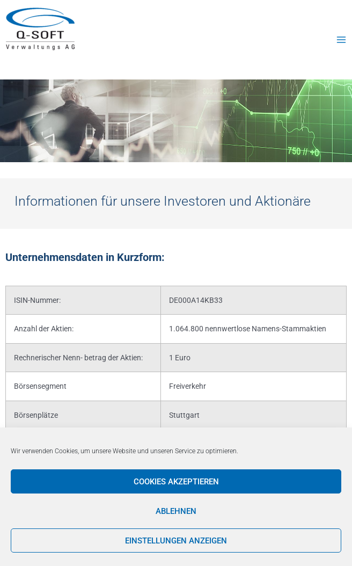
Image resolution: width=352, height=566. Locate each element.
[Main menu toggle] (342, 39)
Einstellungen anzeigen (176, 541)
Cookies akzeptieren (176, 482)
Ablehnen (176, 511)
